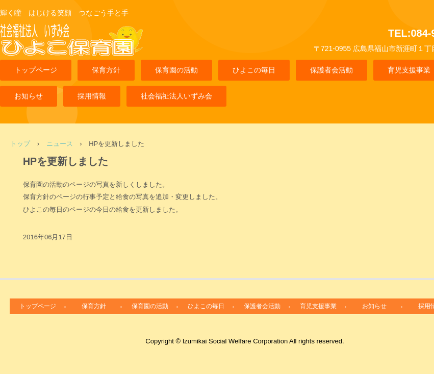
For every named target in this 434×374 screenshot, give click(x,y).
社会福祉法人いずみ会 (176, 96)
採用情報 (92, 96)
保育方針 (106, 70)
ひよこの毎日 (254, 70)
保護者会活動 (331, 70)
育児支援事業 (318, 306)
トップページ (35, 70)
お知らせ (28, 96)
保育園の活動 (176, 70)
